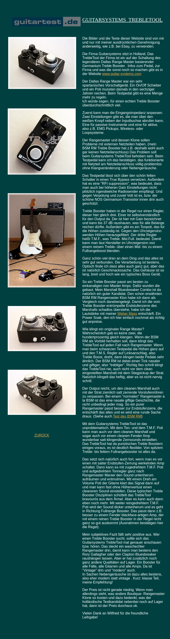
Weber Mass (127, 314)
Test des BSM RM (127, 416)
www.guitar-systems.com (121, 74)
